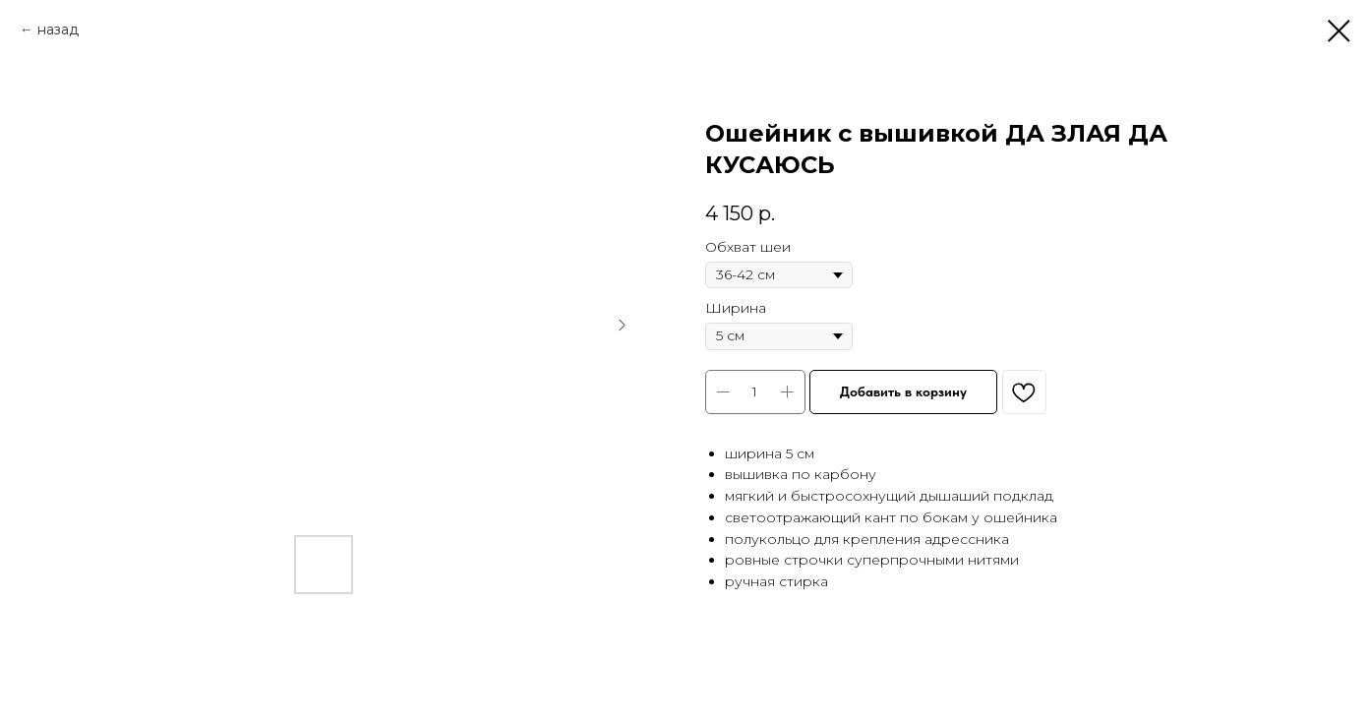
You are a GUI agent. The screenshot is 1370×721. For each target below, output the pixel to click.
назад (58, 29)
